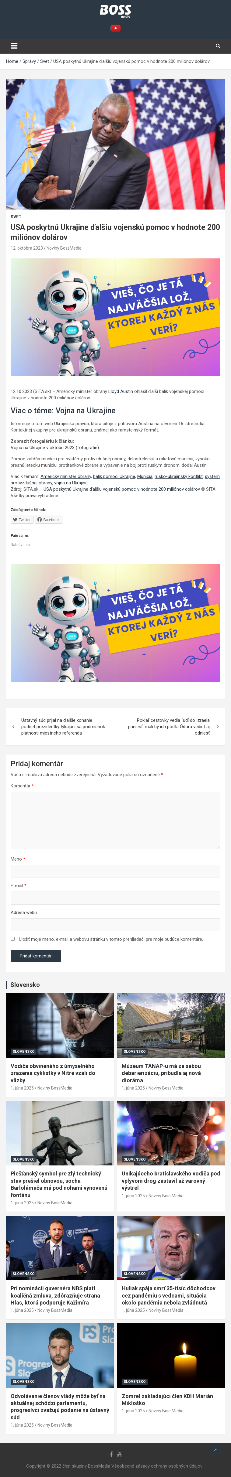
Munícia (144, 476)
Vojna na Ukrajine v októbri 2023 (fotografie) (55, 447)
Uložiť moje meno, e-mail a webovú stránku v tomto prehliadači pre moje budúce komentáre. (111, 939)
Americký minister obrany (65, 476)
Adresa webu (24, 912)
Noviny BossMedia (64, 248)
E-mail (18, 886)
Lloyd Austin (120, 391)
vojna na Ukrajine (71, 483)
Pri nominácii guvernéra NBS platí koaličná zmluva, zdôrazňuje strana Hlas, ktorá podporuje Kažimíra (55, 1295)
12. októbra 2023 (27, 248)
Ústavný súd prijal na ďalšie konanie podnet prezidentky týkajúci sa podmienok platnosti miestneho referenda (63, 727)
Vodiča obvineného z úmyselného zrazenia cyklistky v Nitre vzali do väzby (53, 1073)
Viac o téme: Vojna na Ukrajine (63, 410)
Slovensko (23, 1051)
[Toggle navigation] (14, 46)
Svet (16, 216)
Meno (18, 859)
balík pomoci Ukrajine (114, 476)
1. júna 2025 (22, 1088)
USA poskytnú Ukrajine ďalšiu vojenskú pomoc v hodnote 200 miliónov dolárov (122, 489)
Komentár (22, 786)
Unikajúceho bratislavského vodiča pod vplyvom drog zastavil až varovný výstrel (171, 1180)
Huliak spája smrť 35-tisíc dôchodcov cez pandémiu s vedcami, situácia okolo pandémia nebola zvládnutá (168, 1295)
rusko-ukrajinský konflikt (179, 476)
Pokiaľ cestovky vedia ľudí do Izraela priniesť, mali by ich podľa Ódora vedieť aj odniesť (169, 727)
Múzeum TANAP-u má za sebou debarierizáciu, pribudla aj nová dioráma (161, 1073)
